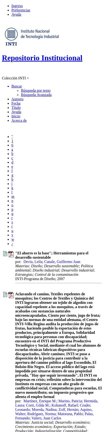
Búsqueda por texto (35, 90)
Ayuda (16, 14)
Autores (17, 99)
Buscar (16, 86)
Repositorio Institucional (42, 57)
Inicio (15, 116)
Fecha (15, 103)
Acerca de (19, 120)
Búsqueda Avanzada (36, 95)
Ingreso (17, 6)
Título (16, 108)
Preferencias (20, 10)
